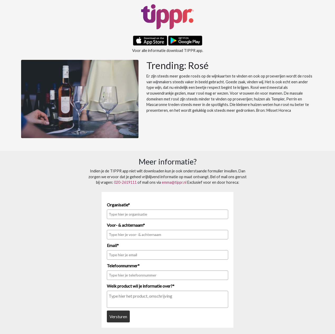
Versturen (118, 316)
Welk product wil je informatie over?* (140, 285)
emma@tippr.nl (174, 182)
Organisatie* (118, 204)
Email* (113, 245)
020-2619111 (125, 182)
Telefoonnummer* (123, 265)
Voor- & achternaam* (126, 224)
